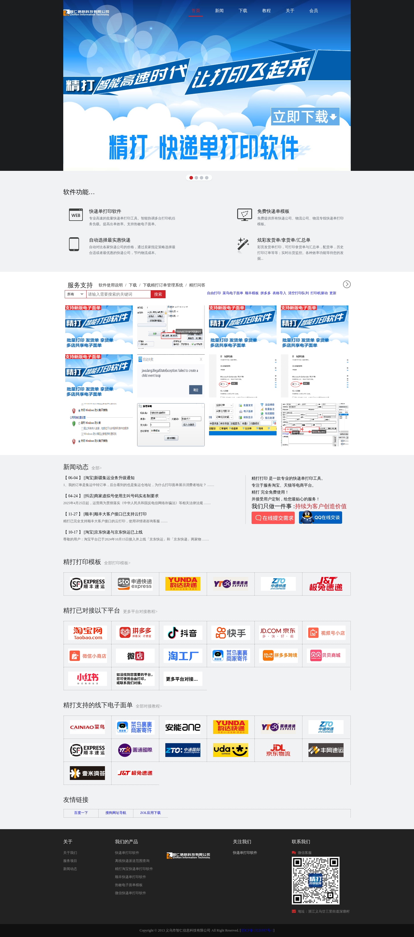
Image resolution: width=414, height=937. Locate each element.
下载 (243, 10)
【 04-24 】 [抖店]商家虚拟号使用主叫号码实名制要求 (111, 496)
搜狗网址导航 (116, 813)
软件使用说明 (111, 285)
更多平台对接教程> (140, 611)
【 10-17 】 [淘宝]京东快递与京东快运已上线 (103, 532)
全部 (347, 284)
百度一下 (81, 813)
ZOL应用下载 (150, 813)
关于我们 (70, 853)
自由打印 (214, 293)
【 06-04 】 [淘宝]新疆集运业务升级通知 (99, 478)
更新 (332, 293)
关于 (290, 10)
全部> (96, 468)
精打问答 (197, 285)
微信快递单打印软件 (130, 893)
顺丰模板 (252, 293)
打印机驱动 (319, 293)
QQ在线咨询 (320, 517)
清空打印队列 (298, 293)
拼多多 (265, 293)
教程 (266, 10)
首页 (195, 10)
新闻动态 (70, 869)
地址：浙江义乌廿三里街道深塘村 (324, 911)
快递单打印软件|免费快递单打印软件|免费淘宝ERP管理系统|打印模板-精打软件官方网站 (86, 12)
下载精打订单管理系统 (163, 285)
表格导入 (279, 293)
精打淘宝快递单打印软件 (134, 869)
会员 (313, 10)
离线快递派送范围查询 (132, 861)
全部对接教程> (149, 706)
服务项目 (70, 861)
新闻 (219, 10)
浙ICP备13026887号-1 (257, 930)
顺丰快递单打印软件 (130, 877)
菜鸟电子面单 (233, 293)
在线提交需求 (273, 518)
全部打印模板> (117, 563)
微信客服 (305, 853)
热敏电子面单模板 (129, 885)
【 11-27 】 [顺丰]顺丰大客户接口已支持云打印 (105, 514)
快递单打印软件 (127, 853)
